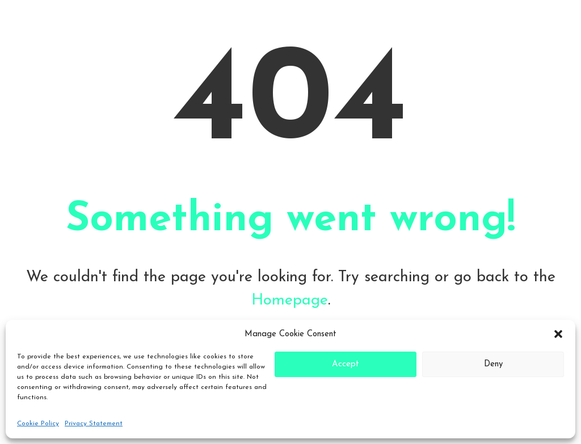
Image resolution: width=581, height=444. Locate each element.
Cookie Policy (38, 423)
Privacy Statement (94, 423)
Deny (493, 364)
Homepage (289, 300)
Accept (345, 364)
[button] (558, 334)
